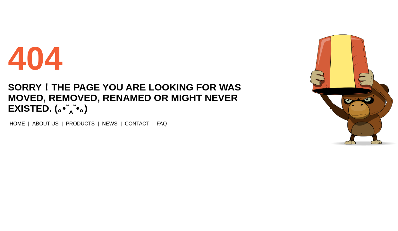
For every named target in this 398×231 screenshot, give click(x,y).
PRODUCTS (80, 123)
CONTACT (137, 123)
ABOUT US (45, 123)
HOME (17, 123)
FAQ (162, 123)
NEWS (109, 123)
